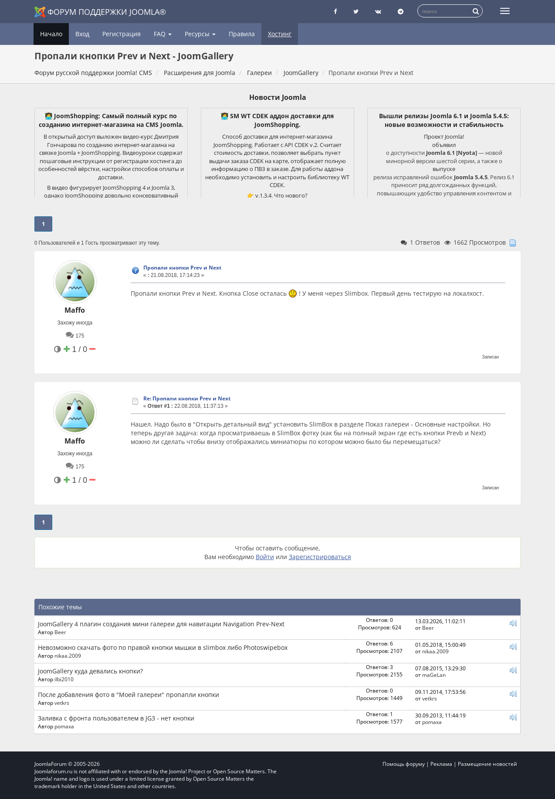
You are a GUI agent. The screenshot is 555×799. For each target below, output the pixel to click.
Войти (265, 557)
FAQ (163, 34)
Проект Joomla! (444, 136)
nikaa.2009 (67, 655)
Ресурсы (200, 34)
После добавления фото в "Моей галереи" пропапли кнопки (128, 694)
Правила (242, 34)
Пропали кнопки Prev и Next (182, 267)
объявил (444, 145)
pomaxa (64, 726)
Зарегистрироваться (320, 557)
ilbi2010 (64, 679)
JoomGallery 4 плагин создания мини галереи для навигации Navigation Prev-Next (161, 624)
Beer (60, 631)
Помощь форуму (403, 764)
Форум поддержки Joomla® (100, 12)
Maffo (74, 310)
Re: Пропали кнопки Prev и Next (186, 398)
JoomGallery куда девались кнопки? (90, 671)
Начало (51, 34)
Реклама (441, 764)
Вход (82, 34)
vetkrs (61, 702)
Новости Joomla (277, 97)
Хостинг (279, 34)
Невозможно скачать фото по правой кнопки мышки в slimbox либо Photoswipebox (163, 647)
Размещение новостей (487, 764)
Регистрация (121, 34)
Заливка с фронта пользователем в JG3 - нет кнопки (116, 718)
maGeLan (434, 674)
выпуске (444, 169)
